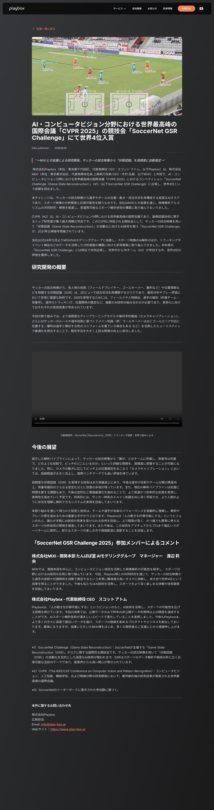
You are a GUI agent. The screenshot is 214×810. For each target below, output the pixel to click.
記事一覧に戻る (43, 29)
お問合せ (186, 8)
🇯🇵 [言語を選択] (201, 8)
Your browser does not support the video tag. (107, 389)
